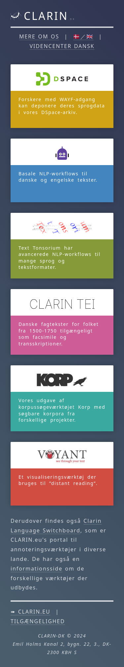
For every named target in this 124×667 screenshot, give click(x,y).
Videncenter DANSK (61, 46)
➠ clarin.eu (30, 611)
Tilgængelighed (38, 621)
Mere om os (39, 36)
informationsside (36, 568)
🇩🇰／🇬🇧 (83, 36)
